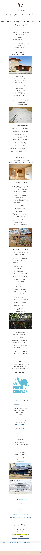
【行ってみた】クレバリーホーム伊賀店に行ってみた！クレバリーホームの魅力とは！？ (16, 542)
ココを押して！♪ (20, 461)
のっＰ (19, 29)
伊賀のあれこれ (16, 15)
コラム (22, 15)
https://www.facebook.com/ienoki (20, 514)
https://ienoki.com (23, 499)
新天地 (11, 15)
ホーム (1, 15)
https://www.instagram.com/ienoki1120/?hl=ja (20, 517)
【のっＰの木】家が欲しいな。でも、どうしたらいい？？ (21, 162)
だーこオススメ (27, 15)
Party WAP (16, 404)
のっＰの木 (14, 43)
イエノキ (16, 400)
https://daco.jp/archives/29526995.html (20, 538)
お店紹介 (6, 15)
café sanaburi (20, 424)
